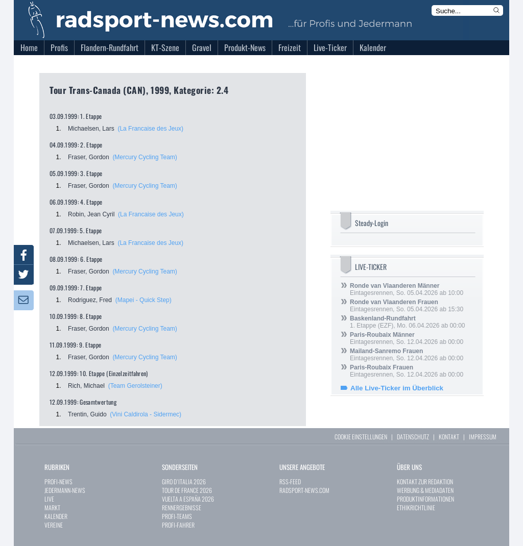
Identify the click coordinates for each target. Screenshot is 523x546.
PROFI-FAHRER (178, 524)
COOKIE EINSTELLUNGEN (361, 436)
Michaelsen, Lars (91, 128)
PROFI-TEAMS (177, 516)
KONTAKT (449, 436)
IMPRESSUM (482, 436)
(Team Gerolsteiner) (135, 385)
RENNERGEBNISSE (181, 507)
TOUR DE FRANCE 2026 (187, 490)
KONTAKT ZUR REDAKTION (425, 481)
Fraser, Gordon (88, 157)
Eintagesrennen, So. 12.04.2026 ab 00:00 (406, 338)
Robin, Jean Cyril (91, 214)
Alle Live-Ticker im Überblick (396, 388)
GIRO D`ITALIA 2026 (184, 481)
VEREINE (53, 524)
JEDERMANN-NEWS (64, 490)
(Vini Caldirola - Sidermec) (145, 414)
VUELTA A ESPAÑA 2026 (188, 498)
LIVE (49, 498)
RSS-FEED (290, 481)
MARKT (52, 507)
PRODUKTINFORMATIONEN (425, 498)
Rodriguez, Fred (90, 300)
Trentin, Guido (87, 414)
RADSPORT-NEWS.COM (304, 490)
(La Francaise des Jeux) (150, 128)
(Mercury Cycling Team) (144, 157)
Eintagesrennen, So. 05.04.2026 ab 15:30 (406, 306)
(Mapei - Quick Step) (143, 300)
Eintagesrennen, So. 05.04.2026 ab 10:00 (406, 289)
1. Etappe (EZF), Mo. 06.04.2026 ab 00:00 (407, 322)
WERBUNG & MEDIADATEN (425, 490)
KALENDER (55, 516)
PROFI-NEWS (58, 481)
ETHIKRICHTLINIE (416, 507)
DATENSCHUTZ (413, 436)
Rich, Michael (86, 385)
